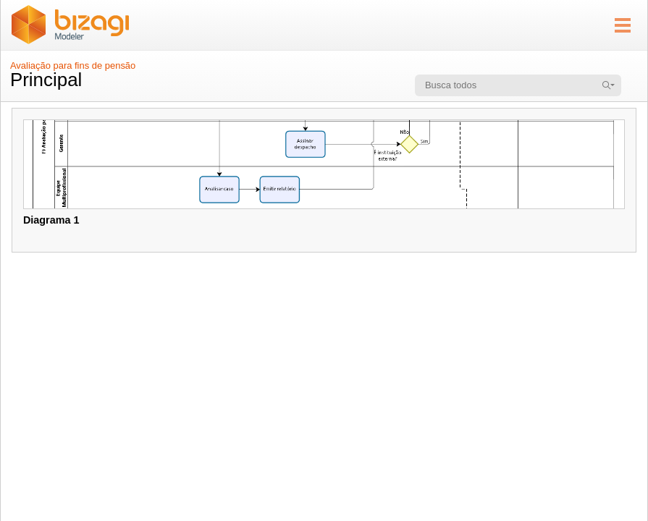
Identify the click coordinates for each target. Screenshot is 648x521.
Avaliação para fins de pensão (72, 65)
